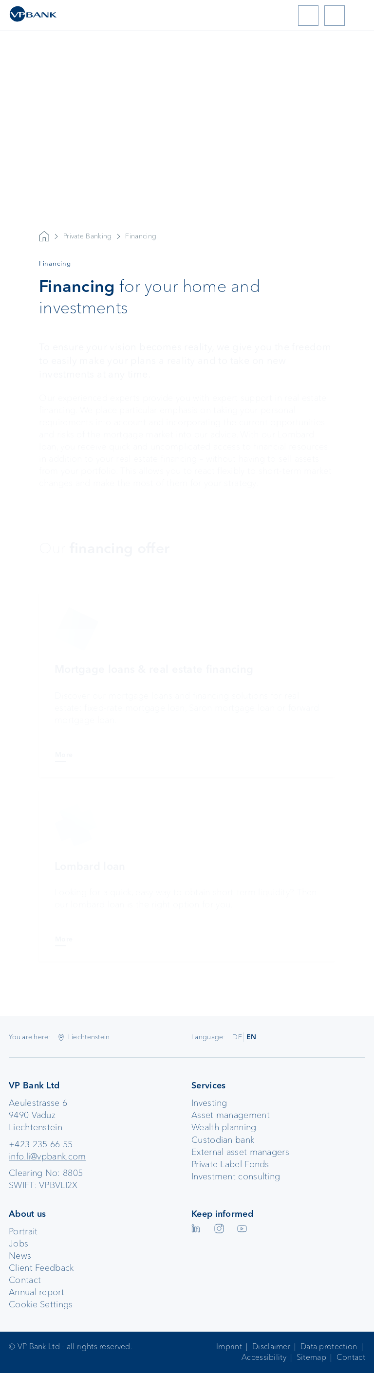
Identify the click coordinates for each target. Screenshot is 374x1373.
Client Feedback (41, 1268)
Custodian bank (222, 1140)
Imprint (229, 1346)
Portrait (23, 1231)
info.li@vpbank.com (47, 1156)
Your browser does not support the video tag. (187, 174)
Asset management (230, 1115)
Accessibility (264, 1357)
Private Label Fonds (230, 1164)
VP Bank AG (44, 236)
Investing (209, 1103)
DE (237, 1037)
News (20, 1255)
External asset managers (240, 1152)
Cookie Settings (41, 1304)
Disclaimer (271, 1346)
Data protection (328, 1346)
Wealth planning (224, 1127)
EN (251, 1037)
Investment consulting (235, 1176)
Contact (25, 1280)
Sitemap (311, 1357)
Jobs (18, 1243)
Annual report (36, 1292)
